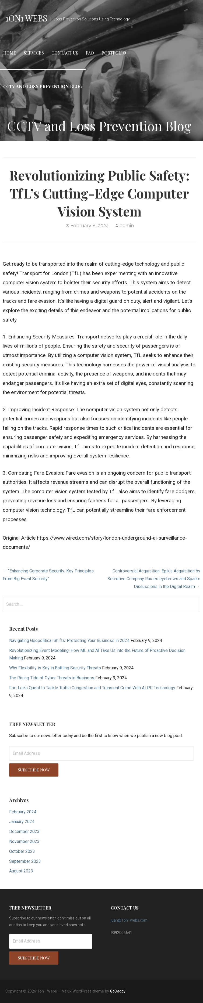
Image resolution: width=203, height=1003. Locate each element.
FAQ (90, 53)
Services (34, 53)
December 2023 (24, 831)
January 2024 (21, 821)
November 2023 (24, 841)
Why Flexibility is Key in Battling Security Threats (55, 667)
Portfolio (114, 53)
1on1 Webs (26, 18)
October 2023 (22, 851)
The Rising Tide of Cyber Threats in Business (51, 677)
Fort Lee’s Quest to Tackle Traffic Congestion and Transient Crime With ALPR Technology (92, 687)
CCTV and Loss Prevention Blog (42, 86)
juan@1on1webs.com (129, 920)
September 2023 (25, 861)
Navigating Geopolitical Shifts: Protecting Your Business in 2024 (69, 640)
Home (9, 53)
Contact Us (64, 53)
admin (127, 225)
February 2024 (22, 811)
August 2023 (21, 871)
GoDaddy (117, 991)
